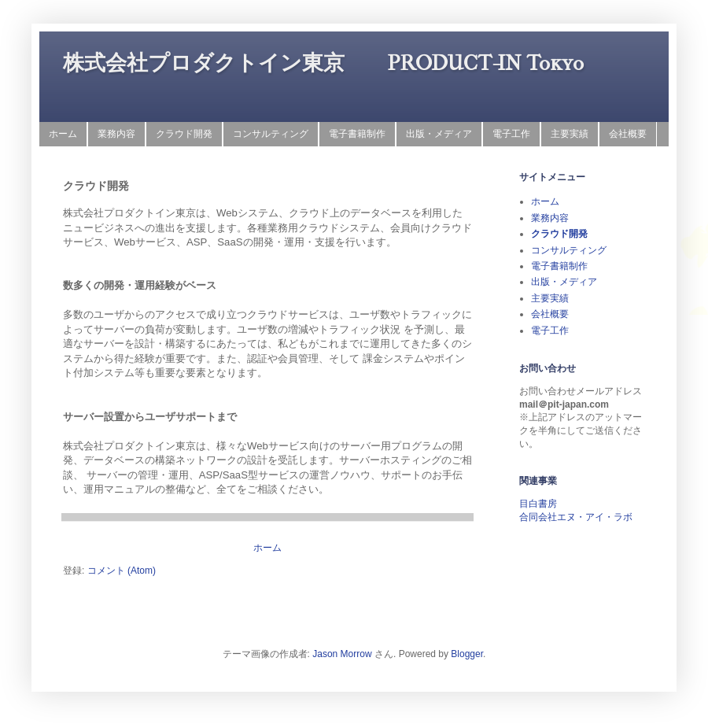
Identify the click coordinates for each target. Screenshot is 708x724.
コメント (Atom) (121, 570)
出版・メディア (439, 133)
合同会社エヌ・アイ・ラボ (575, 517)
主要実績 (569, 133)
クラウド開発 (184, 133)
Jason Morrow (341, 653)
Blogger (467, 653)
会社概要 (628, 133)
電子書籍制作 (357, 133)
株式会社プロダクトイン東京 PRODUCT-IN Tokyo (323, 63)
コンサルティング (270, 133)
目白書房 (538, 503)
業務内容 (116, 133)
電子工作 (511, 133)
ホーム (63, 133)
